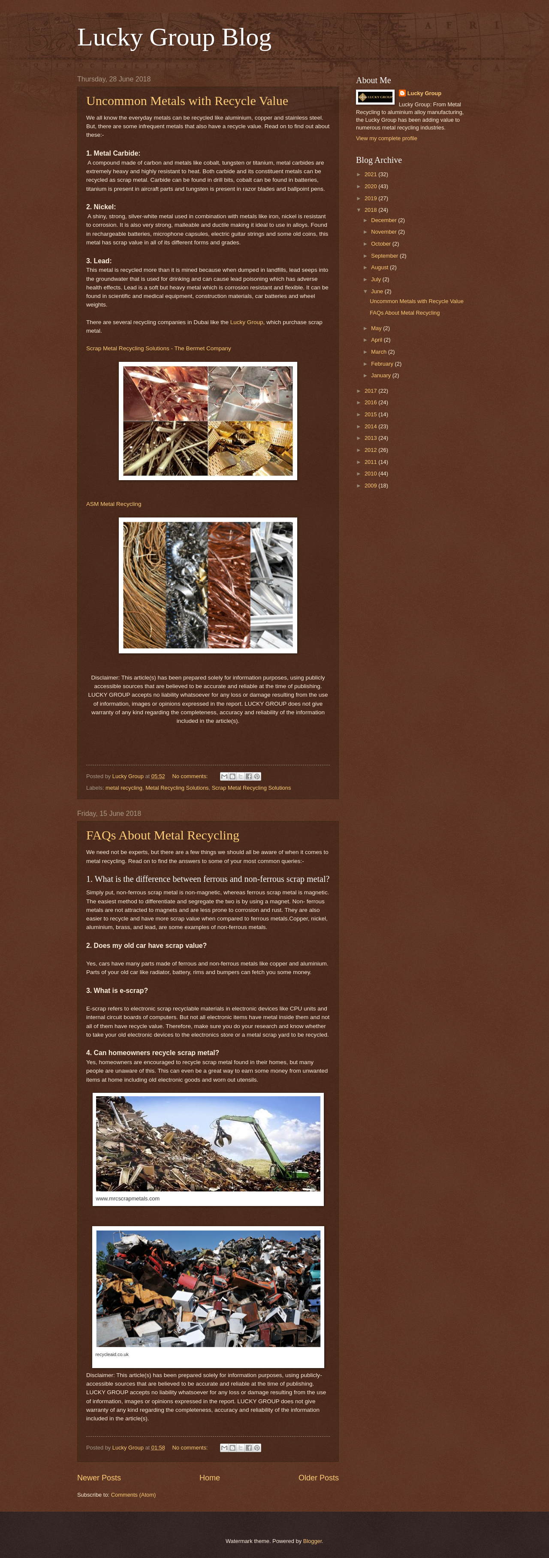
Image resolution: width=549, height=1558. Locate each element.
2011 (371, 462)
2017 (371, 391)
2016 (371, 402)
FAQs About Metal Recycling (162, 835)
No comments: (190, 776)
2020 (371, 186)
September (385, 256)
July (376, 279)
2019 (371, 198)
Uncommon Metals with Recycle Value (187, 100)
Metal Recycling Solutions (176, 788)
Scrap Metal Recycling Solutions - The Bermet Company (158, 348)
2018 (371, 210)
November (384, 232)
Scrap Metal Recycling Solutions (251, 788)
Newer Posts (99, 1478)
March (379, 352)
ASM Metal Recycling (113, 504)
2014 (371, 426)
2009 (371, 485)
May (377, 328)
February (383, 364)
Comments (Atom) (133, 1495)
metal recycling (124, 788)
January (381, 375)
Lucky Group (246, 322)
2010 (371, 473)
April (377, 340)
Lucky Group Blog (174, 37)
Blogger (312, 1541)
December (384, 220)
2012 (371, 450)
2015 (371, 414)
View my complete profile (386, 138)
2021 (371, 174)
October (381, 244)
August (380, 267)
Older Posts (319, 1478)
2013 (371, 438)
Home (209, 1478)
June (378, 291)
